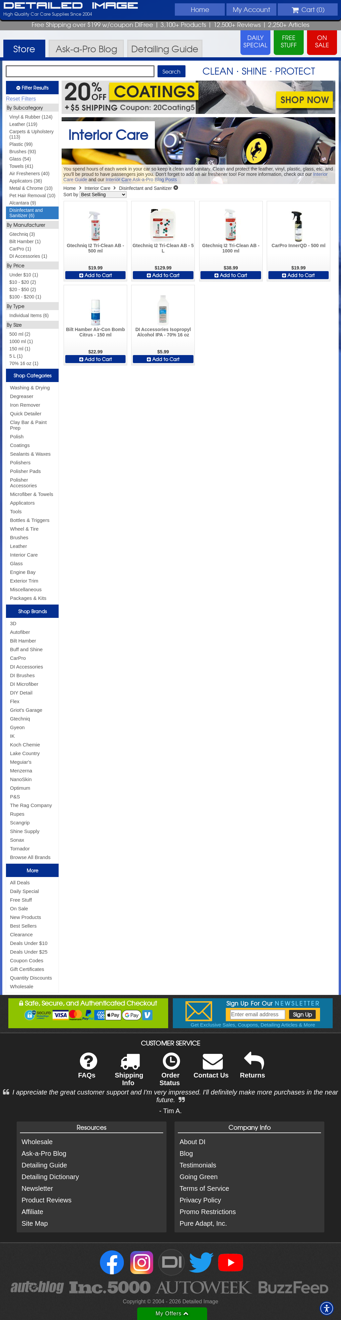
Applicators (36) (25, 181)
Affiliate (32, 1211)
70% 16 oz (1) (23, 363)
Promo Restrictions (207, 1211)
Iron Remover (25, 405)
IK (12, 736)
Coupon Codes (26, 960)
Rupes (17, 814)
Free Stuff (21, 900)
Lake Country (25, 753)
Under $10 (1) (23, 274)
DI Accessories (26, 666)
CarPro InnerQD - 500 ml (299, 245)
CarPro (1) (20, 248)
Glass (16, 563)
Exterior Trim (24, 581)
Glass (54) (20, 159)
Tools (16, 511)
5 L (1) (16, 356)
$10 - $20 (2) (22, 282)
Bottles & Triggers (29, 520)
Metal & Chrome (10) (31, 188)
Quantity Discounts (31, 978)
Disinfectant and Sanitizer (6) (26, 213)
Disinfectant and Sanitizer (145, 188)
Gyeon (17, 727)
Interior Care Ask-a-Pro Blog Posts (141, 179)
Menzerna (21, 770)
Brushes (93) (22, 151)
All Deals (20, 882)
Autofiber (20, 632)
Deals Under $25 (29, 952)
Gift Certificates (27, 969)
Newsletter (37, 1188)
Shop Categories (32, 375)
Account (251, 9)
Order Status (170, 1074)
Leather (18, 546)
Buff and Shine (26, 649)
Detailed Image (70, 6)
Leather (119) (23, 124)
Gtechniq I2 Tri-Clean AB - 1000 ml (230, 248)
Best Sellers (23, 926)
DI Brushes (22, 675)
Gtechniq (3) (22, 234)
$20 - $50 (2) (22, 289)
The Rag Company (31, 805)
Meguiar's (21, 762)
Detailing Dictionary (50, 1176)
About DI (192, 1141)
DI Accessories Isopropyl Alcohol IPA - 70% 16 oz (163, 332)
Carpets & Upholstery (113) (31, 134)
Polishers (20, 462)
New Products (25, 917)
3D (13, 623)
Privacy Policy (200, 1200)
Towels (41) (21, 166)
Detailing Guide (44, 1165)
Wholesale (21, 986)
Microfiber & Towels (31, 494)
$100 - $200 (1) (25, 296)
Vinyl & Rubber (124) (31, 117)
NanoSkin (21, 779)
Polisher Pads (25, 471)
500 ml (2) (19, 334)
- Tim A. (170, 1110)
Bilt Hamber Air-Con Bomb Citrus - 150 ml (95, 332)
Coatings (20, 445)
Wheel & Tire (24, 529)
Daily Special (24, 891)
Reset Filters (21, 99)
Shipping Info (129, 1074)
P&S (15, 796)
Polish (17, 436)
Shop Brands (32, 611)
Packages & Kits (28, 598)
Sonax (17, 840)
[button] (326, 1308)
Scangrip (20, 822)
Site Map (35, 1223)
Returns (252, 1070)
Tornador (20, 848)
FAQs (87, 1070)
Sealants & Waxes (30, 454)
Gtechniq (20, 718)
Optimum (20, 788)
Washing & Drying (30, 387)
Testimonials (197, 1165)
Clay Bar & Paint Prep (28, 425)
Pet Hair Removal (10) (32, 195)
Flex (14, 701)
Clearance (21, 934)
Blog (186, 1153)
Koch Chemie (25, 744)
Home (200, 9)
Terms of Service (204, 1188)
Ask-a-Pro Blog (44, 1153)
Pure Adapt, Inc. (203, 1223)
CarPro (18, 658)
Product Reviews (47, 1200)
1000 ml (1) (21, 341)
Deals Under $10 (29, 943)
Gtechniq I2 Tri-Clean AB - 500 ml (95, 248)
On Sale (19, 908)
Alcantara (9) (22, 203)
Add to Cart (95, 275)
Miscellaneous (26, 589)
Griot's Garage (26, 710)
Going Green (198, 1176)
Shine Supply (24, 831)
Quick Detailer (25, 413)
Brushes (19, 537)
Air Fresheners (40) (29, 173)
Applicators (22, 503)
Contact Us (211, 1070)
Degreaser (21, 396)
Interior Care (24, 555)
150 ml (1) (19, 348)
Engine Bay (23, 572)
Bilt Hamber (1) (25, 241)
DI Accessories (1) (28, 256)
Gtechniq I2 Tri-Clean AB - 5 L (163, 248)
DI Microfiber (24, 684)
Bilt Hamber (23, 641)
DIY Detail (21, 692)
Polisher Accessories (23, 482)
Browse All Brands (30, 857)
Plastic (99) (21, 144)
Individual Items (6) (29, 315)
